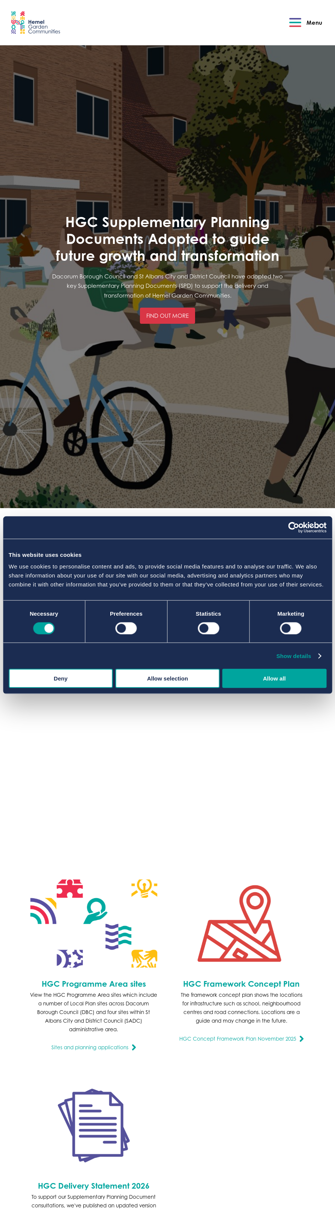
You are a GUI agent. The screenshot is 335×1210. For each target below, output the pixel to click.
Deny (61, 678)
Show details (293, 655)
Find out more (167, 315)
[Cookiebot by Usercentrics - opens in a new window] (293, 527)
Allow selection (167, 678)
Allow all (274, 678)
